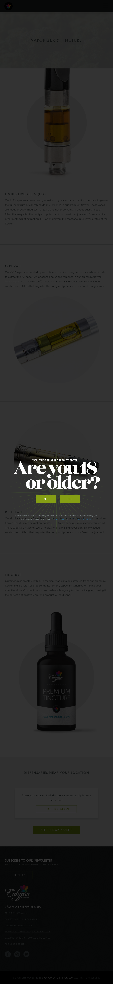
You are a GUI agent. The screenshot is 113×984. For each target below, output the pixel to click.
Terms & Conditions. (81, 519)
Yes (45, 499)
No (69, 499)
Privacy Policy (58, 519)
